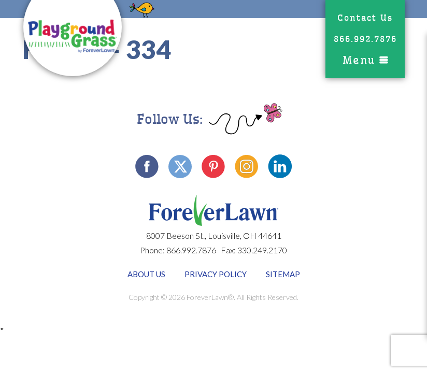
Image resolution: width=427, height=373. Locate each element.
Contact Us (365, 18)
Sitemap (283, 274)
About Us (146, 274)
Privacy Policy (215, 274)
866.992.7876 (365, 39)
